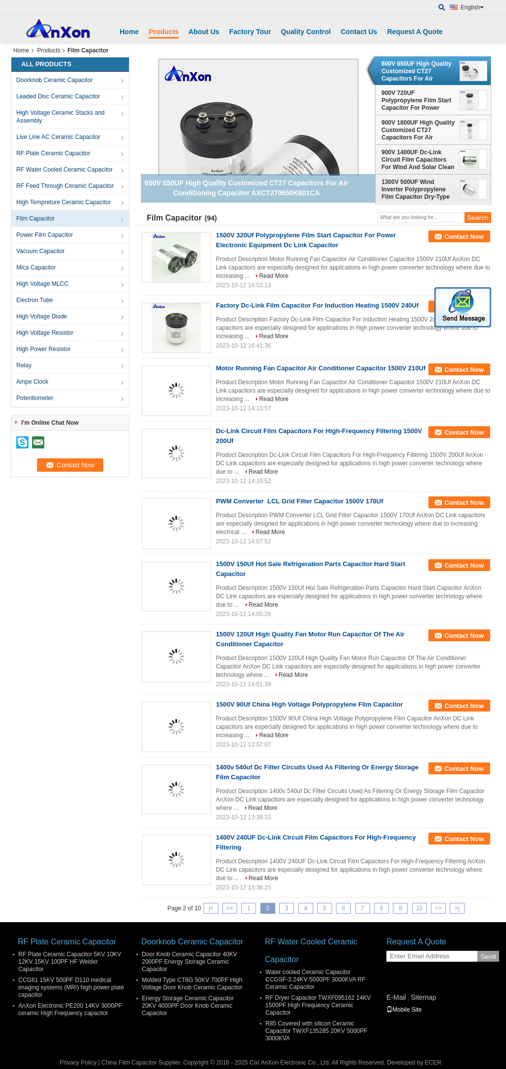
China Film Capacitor (129, 1062)
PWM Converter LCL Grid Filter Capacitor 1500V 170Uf (299, 501)
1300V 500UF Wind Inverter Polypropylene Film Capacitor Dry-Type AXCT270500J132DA (415, 189)
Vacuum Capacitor (40, 251)
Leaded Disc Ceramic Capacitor (58, 96)
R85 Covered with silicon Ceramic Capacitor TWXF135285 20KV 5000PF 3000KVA (316, 1031)
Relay (24, 365)
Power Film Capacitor (44, 234)
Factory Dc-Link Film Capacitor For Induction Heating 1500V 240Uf (317, 305)
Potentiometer (34, 398)
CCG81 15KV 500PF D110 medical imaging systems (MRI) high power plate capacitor (71, 987)
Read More (273, 275)
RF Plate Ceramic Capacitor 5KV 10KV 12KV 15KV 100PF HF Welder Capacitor (69, 962)
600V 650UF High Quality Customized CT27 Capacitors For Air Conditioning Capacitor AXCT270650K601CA (416, 71)
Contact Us (358, 32)
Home (129, 32)
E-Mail (396, 997)
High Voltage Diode (41, 316)
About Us (204, 32)
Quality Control (306, 32)
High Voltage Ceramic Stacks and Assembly (60, 116)
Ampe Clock (32, 381)
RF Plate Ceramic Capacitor (53, 153)
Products (164, 32)
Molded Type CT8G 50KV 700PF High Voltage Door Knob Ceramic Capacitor (192, 984)
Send (488, 956)
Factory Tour (250, 32)
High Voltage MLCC (42, 283)
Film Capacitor (35, 218)
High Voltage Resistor (44, 332)
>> (438, 908)
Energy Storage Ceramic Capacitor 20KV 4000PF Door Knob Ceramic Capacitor (188, 1006)
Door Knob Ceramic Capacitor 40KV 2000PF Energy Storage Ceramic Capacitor (189, 962)
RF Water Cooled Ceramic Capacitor (64, 169)
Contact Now (464, 236)
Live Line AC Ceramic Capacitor (58, 137)
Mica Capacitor (36, 267)
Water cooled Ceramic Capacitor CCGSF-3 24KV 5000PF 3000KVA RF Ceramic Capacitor (315, 979)
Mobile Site (404, 1009)
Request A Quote (415, 32)
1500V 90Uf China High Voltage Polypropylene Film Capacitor (309, 704)
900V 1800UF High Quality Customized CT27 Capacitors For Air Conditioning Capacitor (418, 130)
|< (211, 908)
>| (457, 908)
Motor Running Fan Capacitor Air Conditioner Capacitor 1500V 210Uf (320, 368)
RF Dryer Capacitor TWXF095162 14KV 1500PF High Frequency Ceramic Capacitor (318, 1005)
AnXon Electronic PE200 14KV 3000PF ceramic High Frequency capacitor (70, 1009)
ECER (433, 1062)
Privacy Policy (78, 1062)
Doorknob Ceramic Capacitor (54, 80)
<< (229, 908)
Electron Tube (34, 300)
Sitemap (423, 997)
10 (419, 908)
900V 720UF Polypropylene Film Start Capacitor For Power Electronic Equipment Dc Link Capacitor (416, 100)
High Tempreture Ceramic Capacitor (63, 202)
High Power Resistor (43, 349)
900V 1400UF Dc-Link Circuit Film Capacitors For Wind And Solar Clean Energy (417, 160)
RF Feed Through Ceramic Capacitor (65, 185)
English (472, 7)
